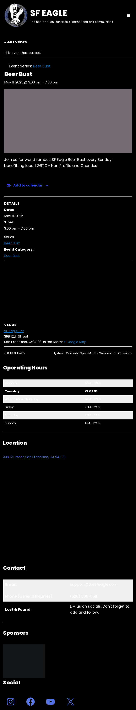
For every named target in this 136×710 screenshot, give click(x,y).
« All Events (15, 42)
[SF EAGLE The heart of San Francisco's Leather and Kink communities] (58, 15)
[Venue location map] (68, 291)
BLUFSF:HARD (15, 353)
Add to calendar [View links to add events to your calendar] (28, 185)
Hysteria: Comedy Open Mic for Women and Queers (91, 353)
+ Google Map (75, 341)
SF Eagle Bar (14, 331)
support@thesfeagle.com (94, 584)
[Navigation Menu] (128, 15)
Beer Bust (12, 243)
